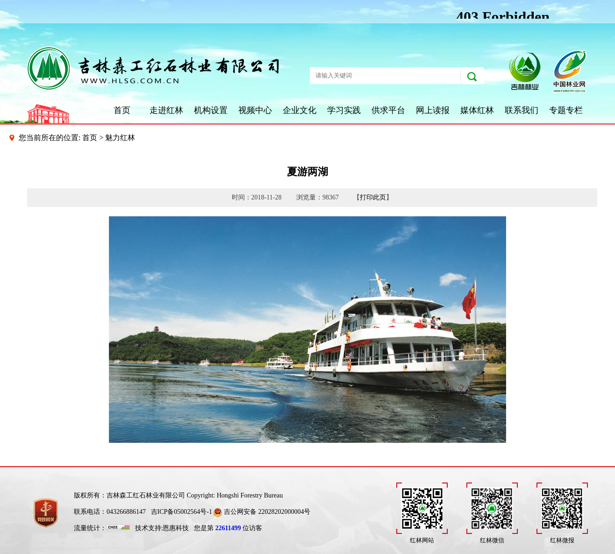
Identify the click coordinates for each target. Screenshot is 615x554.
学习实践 (344, 110)
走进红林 (166, 110)
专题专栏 (566, 110)
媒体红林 (477, 110)
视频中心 (255, 110)
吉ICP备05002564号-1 (181, 511)
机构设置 (211, 110)
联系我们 (521, 110)
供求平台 (388, 110)
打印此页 (373, 197)
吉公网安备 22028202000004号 (262, 511)
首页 (122, 110)
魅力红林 (120, 138)
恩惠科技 (176, 528)
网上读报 (433, 110)
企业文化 (299, 110)
